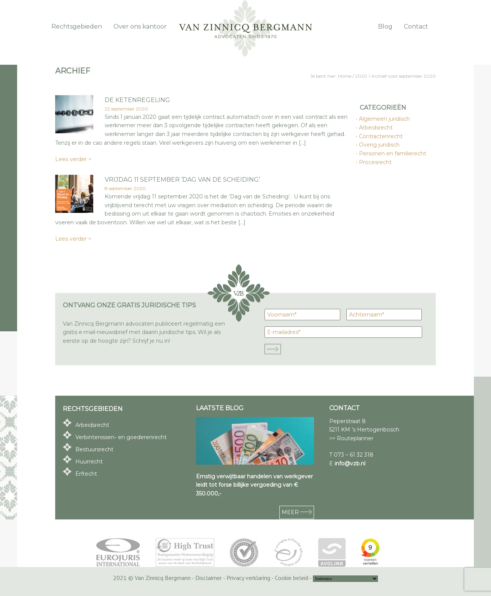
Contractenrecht (381, 136)
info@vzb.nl (350, 463)
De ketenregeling (137, 100)
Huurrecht (89, 461)
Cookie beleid (291, 578)
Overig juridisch (380, 144)
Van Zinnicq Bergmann (245, 28)
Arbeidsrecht (376, 127)
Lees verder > (73, 159)
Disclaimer (208, 578)
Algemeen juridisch (385, 118)
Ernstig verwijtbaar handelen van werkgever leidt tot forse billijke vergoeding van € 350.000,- (254, 485)
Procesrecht (376, 162)
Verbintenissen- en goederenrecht (121, 437)
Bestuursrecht (94, 449)
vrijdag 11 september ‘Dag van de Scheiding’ (182, 179)
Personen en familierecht (393, 153)
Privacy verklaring (248, 578)
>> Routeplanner (351, 438)
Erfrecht (86, 473)
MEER (297, 512)
